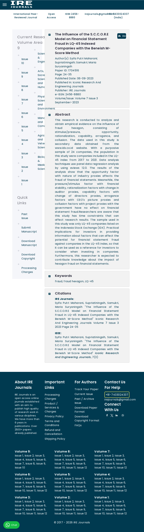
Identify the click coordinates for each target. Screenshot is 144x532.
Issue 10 (20, 467)
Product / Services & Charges (52, 407)
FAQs (78, 425)
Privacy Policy (54, 416)
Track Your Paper (87, 389)
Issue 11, (71, 467)
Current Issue (84, 394)
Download (122, 36)
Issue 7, (20, 463)
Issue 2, (29, 455)
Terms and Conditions (52, 423)
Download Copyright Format (87, 418)
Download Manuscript (29, 243)
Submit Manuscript (29, 229)
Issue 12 (82, 467)
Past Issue (24, 216)
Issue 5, (31, 459)
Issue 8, (30, 463)
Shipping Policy (55, 439)
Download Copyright (28, 256)
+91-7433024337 (117, 395)
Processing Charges (29, 270)
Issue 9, (41, 463)
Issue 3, (40, 455)
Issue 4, (20, 459)
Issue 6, (41, 459)
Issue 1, (19, 455)
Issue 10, (59, 467)
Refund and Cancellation (53, 432)
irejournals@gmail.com (120, 399)
